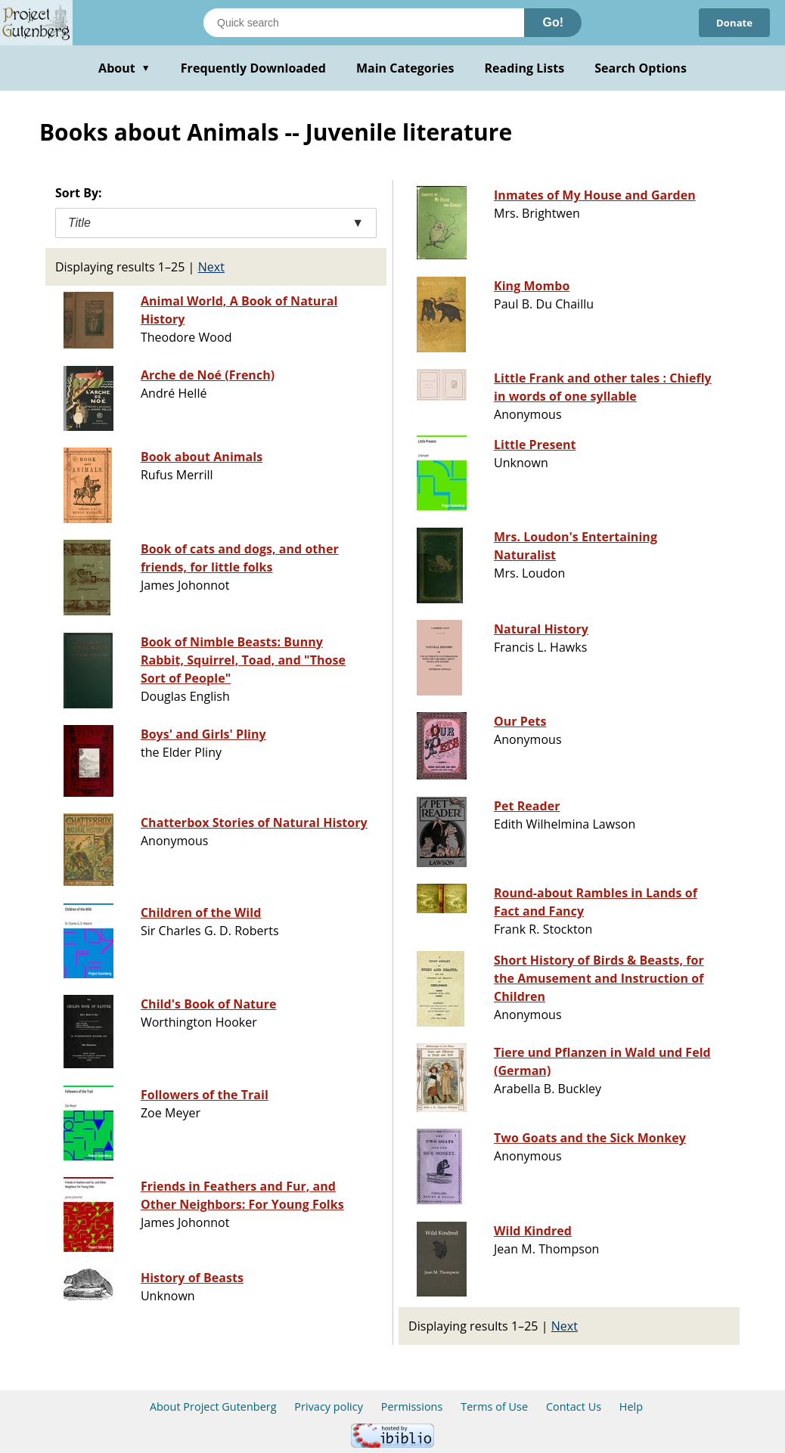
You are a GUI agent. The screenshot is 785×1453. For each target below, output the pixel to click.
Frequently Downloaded (253, 68)
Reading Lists (525, 68)
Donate (732, 22)
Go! (552, 22)
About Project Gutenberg (213, 1406)
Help (631, 1406)
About (124, 68)
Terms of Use (494, 1406)
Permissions (412, 1406)
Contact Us (573, 1406)
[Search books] (363, 22)
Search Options (640, 68)
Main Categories (405, 68)
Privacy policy (328, 1406)
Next (211, 267)
